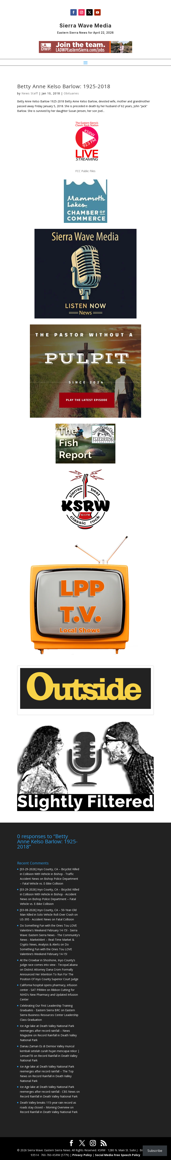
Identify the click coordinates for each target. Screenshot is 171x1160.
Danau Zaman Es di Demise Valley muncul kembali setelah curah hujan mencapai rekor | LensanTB (49, 1050)
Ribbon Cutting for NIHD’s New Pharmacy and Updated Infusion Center (49, 994)
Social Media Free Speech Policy (117, 1154)
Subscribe (154, 1150)
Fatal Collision (65, 919)
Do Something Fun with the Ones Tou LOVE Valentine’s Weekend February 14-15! (46, 948)
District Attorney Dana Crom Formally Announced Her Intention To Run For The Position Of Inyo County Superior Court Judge (49, 974)
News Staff (30, 93)
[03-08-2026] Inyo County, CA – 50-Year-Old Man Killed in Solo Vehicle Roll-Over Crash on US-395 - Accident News (49, 914)
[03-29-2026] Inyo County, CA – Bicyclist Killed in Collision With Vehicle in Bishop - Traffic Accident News (49, 873)
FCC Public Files (85, 171)
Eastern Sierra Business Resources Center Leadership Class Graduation (49, 1014)
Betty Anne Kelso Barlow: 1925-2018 (63, 86)
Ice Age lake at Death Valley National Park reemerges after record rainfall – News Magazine (47, 1030)
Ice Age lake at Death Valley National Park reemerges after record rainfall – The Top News (47, 1071)
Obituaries (71, 93)
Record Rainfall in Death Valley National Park (49, 1096)
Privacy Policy (82, 1154)
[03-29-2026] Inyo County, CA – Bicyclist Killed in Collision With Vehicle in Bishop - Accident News (49, 893)
